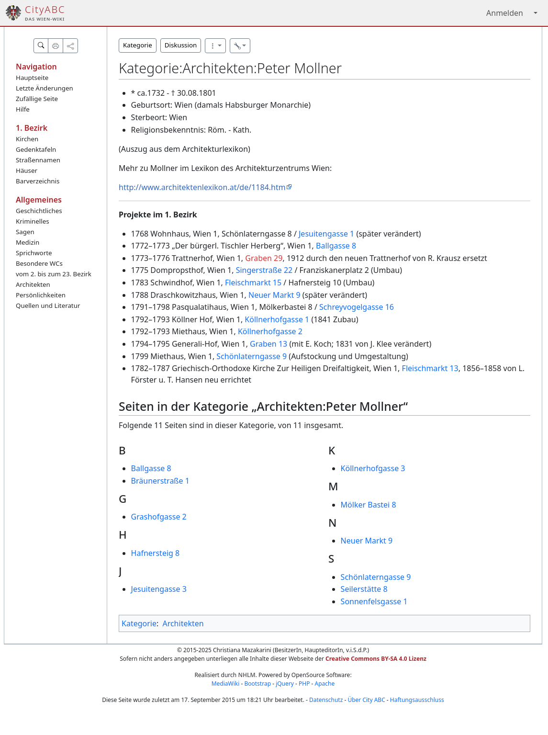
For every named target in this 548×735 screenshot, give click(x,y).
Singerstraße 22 (264, 270)
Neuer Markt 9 (274, 295)
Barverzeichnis (37, 181)
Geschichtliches (39, 210)
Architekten (33, 284)
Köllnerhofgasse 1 (277, 319)
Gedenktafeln (36, 149)
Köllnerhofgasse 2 (270, 331)
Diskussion (181, 45)
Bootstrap (257, 683)
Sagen (25, 231)
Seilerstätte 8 (364, 589)
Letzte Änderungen (44, 88)
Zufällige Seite (37, 98)
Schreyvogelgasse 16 (356, 307)
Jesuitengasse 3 (159, 589)
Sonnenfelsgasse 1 (374, 601)
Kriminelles (32, 221)
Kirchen (27, 139)
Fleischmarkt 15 (253, 282)
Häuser (26, 170)
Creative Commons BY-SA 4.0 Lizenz (375, 659)
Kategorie (137, 45)
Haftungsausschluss (417, 700)
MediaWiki (226, 683)
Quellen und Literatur (48, 305)
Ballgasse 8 (336, 245)
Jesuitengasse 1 (326, 233)
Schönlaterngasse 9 (251, 356)
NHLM (246, 675)
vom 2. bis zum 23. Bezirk (53, 274)
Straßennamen (38, 160)
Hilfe (23, 109)
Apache (325, 683)
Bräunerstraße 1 (160, 480)
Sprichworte (34, 253)
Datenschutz (326, 700)
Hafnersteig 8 (155, 553)
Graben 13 (268, 344)
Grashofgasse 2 (159, 516)
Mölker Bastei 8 (368, 504)
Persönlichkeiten (41, 295)
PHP (304, 683)
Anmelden (504, 13)
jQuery (285, 683)
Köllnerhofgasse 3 (373, 468)
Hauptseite (32, 77)
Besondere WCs (39, 263)
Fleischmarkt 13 (430, 368)
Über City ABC (366, 700)
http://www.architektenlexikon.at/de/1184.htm (202, 187)
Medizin (27, 242)
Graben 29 (263, 258)
